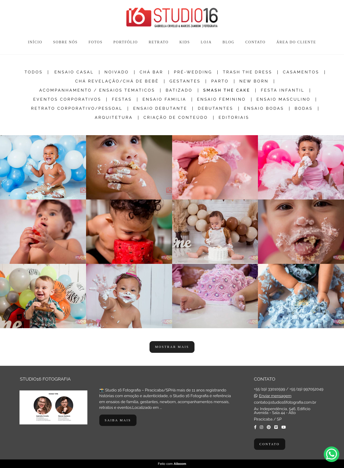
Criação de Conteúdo (176, 118)
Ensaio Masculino (284, 99)
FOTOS (95, 42)
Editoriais (234, 118)
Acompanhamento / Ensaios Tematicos (97, 90)
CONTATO (255, 42)
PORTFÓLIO (125, 42)
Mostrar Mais (172, 347)
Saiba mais (118, 420)
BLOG (229, 42)
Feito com (172, 464)
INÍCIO (35, 42)
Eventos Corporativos (67, 99)
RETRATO (159, 42)
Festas (122, 99)
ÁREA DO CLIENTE (296, 42)
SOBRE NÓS (65, 42)
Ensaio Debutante (160, 109)
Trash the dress (247, 72)
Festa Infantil (282, 90)
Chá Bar (151, 72)
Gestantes (185, 81)
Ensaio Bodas (264, 109)
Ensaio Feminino (221, 99)
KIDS (184, 42)
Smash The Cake (226, 90)
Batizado (179, 90)
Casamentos (301, 72)
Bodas (304, 109)
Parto (220, 81)
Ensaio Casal (74, 72)
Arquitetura (114, 118)
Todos (33, 72)
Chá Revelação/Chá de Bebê (117, 81)
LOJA (206, 42)
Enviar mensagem (275, 396)
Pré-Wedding (193, 72)
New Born (254, 81)
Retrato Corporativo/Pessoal (76, 109)
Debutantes (215, 109)
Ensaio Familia (164, 99)
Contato (269, 444)
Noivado (117, 72)
